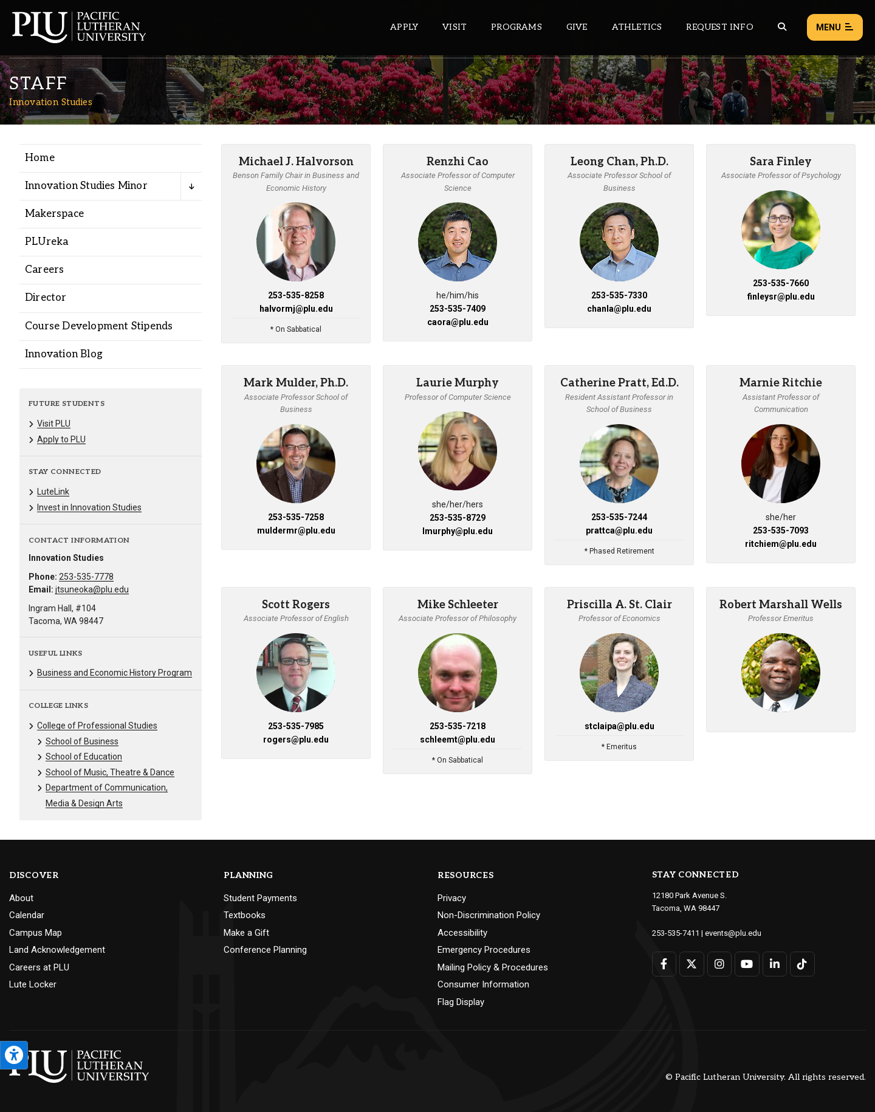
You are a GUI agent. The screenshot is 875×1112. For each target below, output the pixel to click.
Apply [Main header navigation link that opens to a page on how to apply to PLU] (404, 27)
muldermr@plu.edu (296, 530)
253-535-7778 (86, 577)
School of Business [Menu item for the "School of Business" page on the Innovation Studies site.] (82, 741)
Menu (835, 27)
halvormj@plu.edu (296, 309)
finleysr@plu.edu (781, 296)
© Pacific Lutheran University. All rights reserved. (765, 1077)
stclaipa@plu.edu (619, 726)
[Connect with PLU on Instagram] (719, 964)
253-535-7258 (296, 517)
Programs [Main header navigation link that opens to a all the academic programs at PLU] (516, 27)
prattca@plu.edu (619, 530)
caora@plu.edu (458, 322)
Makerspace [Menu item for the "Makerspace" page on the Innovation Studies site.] (54, 214)
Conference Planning (265, 949)
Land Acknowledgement (57, 949)
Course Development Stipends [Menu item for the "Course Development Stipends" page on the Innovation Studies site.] (99, 326)
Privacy (451, 898)
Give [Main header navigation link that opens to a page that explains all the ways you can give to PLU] (577, 27)
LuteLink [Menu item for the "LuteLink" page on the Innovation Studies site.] (53, 491)
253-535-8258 (296, 295)
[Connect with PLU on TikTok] (802, 964)
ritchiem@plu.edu (781, 544)
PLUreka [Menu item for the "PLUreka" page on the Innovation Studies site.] (46, 242)
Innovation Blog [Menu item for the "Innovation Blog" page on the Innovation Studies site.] (64, 354)
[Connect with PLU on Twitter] (691, 964)
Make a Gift (246, 932)
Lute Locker (33, 984)
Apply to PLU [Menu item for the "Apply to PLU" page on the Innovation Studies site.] (61, 439)
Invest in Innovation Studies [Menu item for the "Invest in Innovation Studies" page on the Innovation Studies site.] (89, 507)
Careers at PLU (39, 967)
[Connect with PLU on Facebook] (664, 964)
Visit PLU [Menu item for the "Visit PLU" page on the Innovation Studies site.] (53, 423)
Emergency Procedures (483, 949)
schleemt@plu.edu (457, 739)
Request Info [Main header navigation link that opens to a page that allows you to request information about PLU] (719, 27)
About (21, 898)
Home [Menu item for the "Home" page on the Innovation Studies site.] (40, 158)
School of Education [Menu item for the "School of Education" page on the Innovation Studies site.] (84, 756)
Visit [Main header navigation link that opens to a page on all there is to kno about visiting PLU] (454, 27)
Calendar (26, 915)
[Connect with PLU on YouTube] (747, 964)
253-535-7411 (675, 933)
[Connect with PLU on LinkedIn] (775, 964)
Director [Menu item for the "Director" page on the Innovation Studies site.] (46, 298)
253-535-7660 (781, 283)
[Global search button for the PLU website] (782, 27)
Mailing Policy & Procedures (492, 967)
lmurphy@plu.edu (457, 531)
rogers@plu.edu (296, 739)
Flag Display (460, 1002)
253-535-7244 (619, 517)
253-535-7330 (619, 295)
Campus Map (35, 932)
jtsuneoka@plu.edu (92, 589)
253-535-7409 (458, 309)
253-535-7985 (296, 726)
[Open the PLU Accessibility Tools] (14, 1055)
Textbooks (245, 915)
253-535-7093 (781, 530)
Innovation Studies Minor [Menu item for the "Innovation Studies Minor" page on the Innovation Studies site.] (86, 186)
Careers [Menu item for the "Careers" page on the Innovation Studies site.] (44, 270)
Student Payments (260, 898)
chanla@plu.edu (619, 309)
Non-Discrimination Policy (488, 915)
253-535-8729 (458, 518)
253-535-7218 (458, 726)
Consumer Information (483, 984)
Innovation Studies (50, 102)
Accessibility (462, 932)
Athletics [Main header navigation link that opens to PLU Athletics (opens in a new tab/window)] (637, 27)
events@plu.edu (733, 933)
